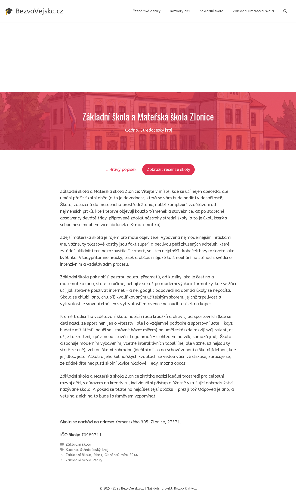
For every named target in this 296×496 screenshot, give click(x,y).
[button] (285, 11)
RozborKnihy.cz (185, 488)
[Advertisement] (148, 57)
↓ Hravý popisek (122, 169)
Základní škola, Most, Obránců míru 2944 (102, 455)
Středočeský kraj (94, 450)
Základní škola (211, 11)
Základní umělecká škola (253, 11)
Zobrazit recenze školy (168, 169)
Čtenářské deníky (146, 11)
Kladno (72, 450)
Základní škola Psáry (84, 460)
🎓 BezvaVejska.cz (34, 11)
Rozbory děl (180, 11)
